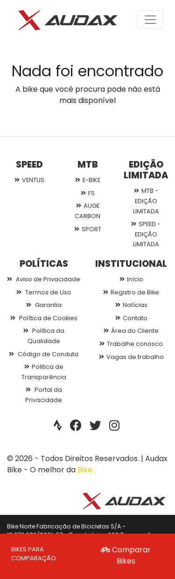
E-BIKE (87, 180)
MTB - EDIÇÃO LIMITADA (146, 201)
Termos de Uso (43, 292)
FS (88, 193)
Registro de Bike (131, 292)
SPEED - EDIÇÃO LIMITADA (146, 234)
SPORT (87, 229)
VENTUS (29, 180)
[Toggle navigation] (150, 19)
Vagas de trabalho (131, 357)
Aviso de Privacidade (43, 279)
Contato (131, 318)
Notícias (131, 305)
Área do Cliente (131, 331)
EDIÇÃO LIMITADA (146, 170)
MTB (87, 164)
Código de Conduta (43, 354)
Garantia (44, 305)
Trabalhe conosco (131, 344)
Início (131, 279)
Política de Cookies (43, 318)
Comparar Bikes (126, 555)
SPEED (29, 164)
